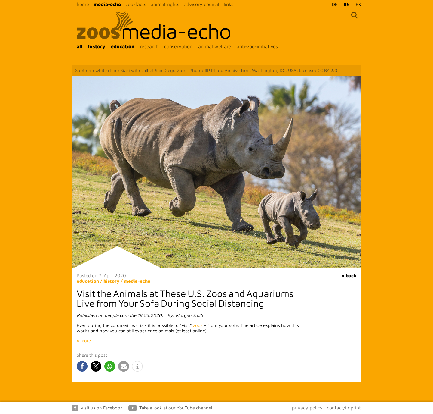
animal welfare (214, 46)
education (122, 46)
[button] (82, 366)
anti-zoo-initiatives (257, 46)
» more (84, 340)
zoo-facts (136, 4)
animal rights (165, 4)
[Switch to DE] (333, 4)
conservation (178, 46)
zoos (198, 325)
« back (349, 275)
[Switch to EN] (345, 4)
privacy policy (307, 407)
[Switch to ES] (357, 4)
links (228, 4)
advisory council (201, 4)
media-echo (107, 4)
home (83, 4)
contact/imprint (344, 407)
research (149, 46)
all (79, 46)
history (96, 46)
